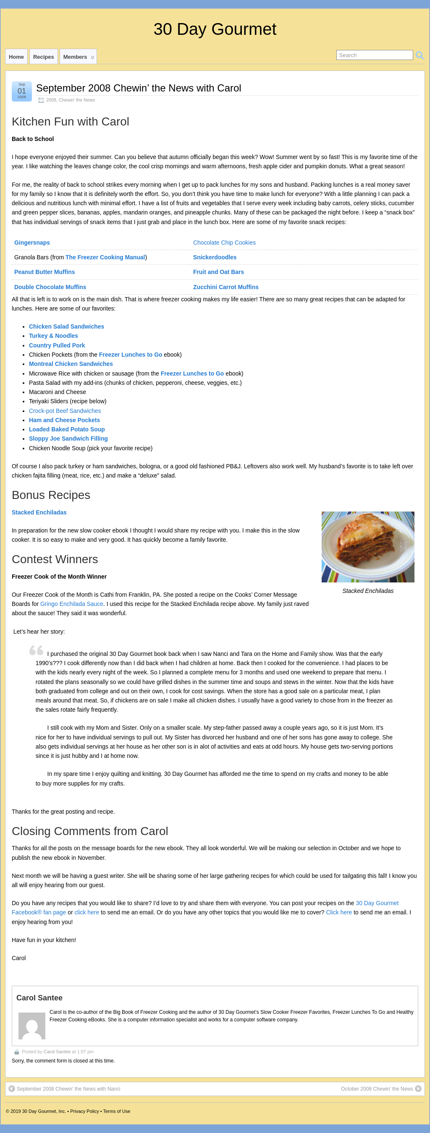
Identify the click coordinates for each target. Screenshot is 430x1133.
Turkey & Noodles (53, 335)
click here (86, 912)
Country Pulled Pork (57, 345)
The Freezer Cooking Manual (105, 257)
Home (16, 57)
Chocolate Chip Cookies (224, 242)
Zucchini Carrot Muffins (226, 287)
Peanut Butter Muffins (44, 272)
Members (78, 59)
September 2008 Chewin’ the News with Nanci (64, 1088)
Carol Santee (57, 1051)
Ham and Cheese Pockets (64, 420)
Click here (339, 912)
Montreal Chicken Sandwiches (71, 363)
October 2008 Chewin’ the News (381, 1088)
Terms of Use (116, 1111)
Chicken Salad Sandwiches (66, 326)
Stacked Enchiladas (39, 512)
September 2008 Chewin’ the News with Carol (138, 88)
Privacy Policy (84, 1111)
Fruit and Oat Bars (218, 272)
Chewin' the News (77, 99)
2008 (51, 99)
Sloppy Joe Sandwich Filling (68, 438)
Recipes (43, 57)
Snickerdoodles (215, 257)
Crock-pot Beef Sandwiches (65, 410)
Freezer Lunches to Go (131, 354)
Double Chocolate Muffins (50, 287)
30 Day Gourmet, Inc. (44, 1111)
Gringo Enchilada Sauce (71, 603)
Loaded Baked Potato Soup (67, 429)
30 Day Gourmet (214, 29)
